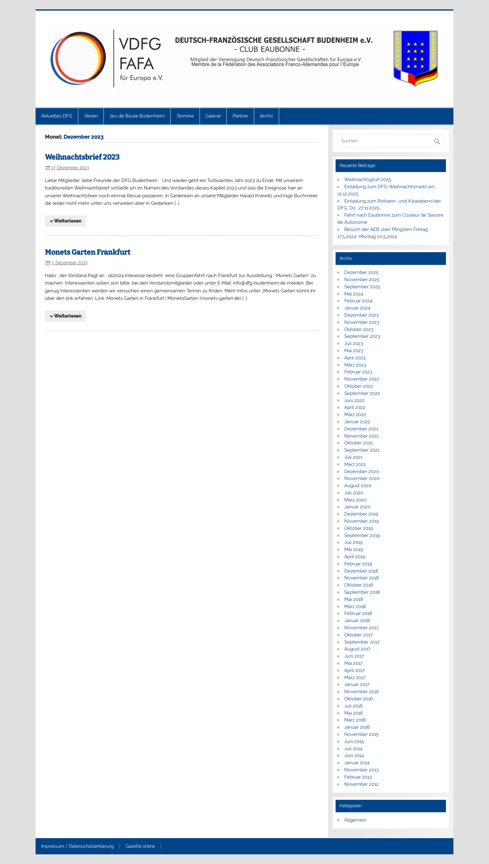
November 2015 (361, 734)
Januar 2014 (357, 763)
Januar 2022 (357, 422)
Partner (240, 116)
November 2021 (361, 436)
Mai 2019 (353, 549)
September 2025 (362, 287)
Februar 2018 (358, 613)
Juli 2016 (353, 706)
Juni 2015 (354, 741)
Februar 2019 (358, 564)
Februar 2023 (358, 372)
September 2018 (362, 592)
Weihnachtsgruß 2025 (367, 179)
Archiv (266, 116)
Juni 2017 (354, 656)
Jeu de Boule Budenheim (137, 116)
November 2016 (361, 691)
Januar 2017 (357, 684)
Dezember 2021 (361, 429)
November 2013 (361, 770)
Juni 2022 (354, 400)
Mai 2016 (353, 713)
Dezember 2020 (361, 471)
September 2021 (362, 450)
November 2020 (362, 478)
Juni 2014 (354, 755)
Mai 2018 (353, 599)
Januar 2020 (357, 507)
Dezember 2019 (361, 514)
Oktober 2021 (358, 443)
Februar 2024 (358, 301)
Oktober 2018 (358, 585)
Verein (91, 116)
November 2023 (361, 322)
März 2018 (355, 606)
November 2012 (361, 784)
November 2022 (361, 379)
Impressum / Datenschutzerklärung (77, 846)
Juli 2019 (353, 542)
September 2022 (362, 393)
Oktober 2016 (358, 699)
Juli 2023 (353, 343)
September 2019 (362, 535)
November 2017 (361, 628)
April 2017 (354, 670)
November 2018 (361, 578)
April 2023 (355, 358)
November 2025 (361, 279)
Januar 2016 (357, 727)
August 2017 (357, 649)
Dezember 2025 (361, 272)
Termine (185, 116)
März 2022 (355, 414)
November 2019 (361, 521)
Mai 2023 (353, 350)
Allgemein (355, 820)
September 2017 (362, 642)
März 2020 (355, 500)
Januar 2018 (357, 620)
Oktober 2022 (358, 386)
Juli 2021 (353, 457)
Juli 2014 (353, 748)
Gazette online (140, 846)
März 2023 (355, 365)
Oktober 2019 (358, 528)
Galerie (213, 116)
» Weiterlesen (65, 221)
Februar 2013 (358, 777)
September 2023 (362, 336)
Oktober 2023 (358, 329)
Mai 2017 (353, 663)
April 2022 (355, 407)
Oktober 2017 (358, 635)
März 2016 (355, 720)
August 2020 (357, 485)
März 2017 (355, 677)
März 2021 (355, 464)
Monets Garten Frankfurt (87, 252)
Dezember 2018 (361, 571)
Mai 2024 (353, 294)
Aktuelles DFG (56, 116)
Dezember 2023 (361, 315)
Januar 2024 (357, 308)
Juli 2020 (353, 493)
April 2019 (354, 556)
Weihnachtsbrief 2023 (82, 157)
